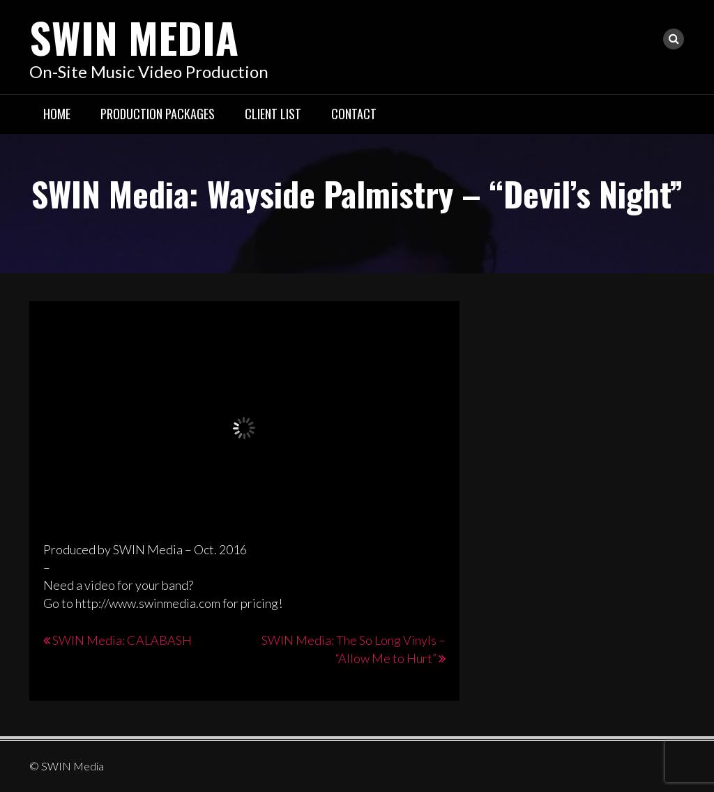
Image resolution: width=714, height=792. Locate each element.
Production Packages (157, 114)
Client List (273, 114)
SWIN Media (133, 37)
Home (56, 114)
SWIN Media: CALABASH (122, 640)
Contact (354, 114)
